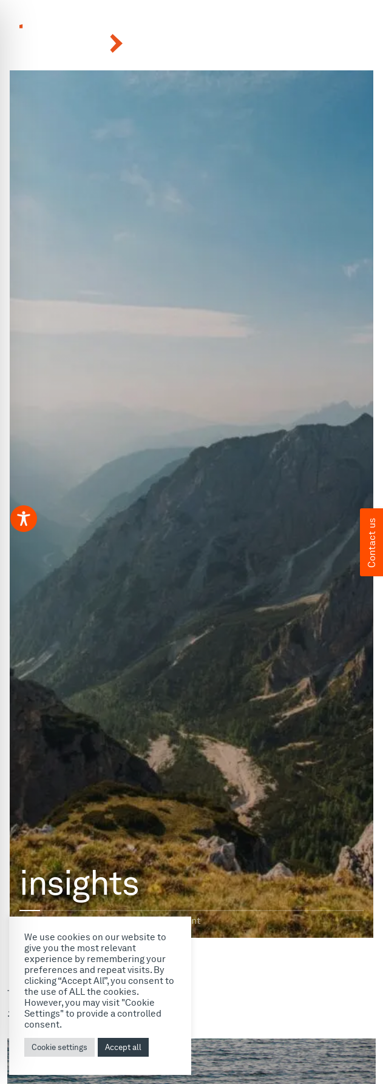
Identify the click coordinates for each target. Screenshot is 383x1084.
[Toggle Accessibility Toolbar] (23, 518)
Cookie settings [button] (59, 1047)
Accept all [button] (123, 1047)
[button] (301, 39)
